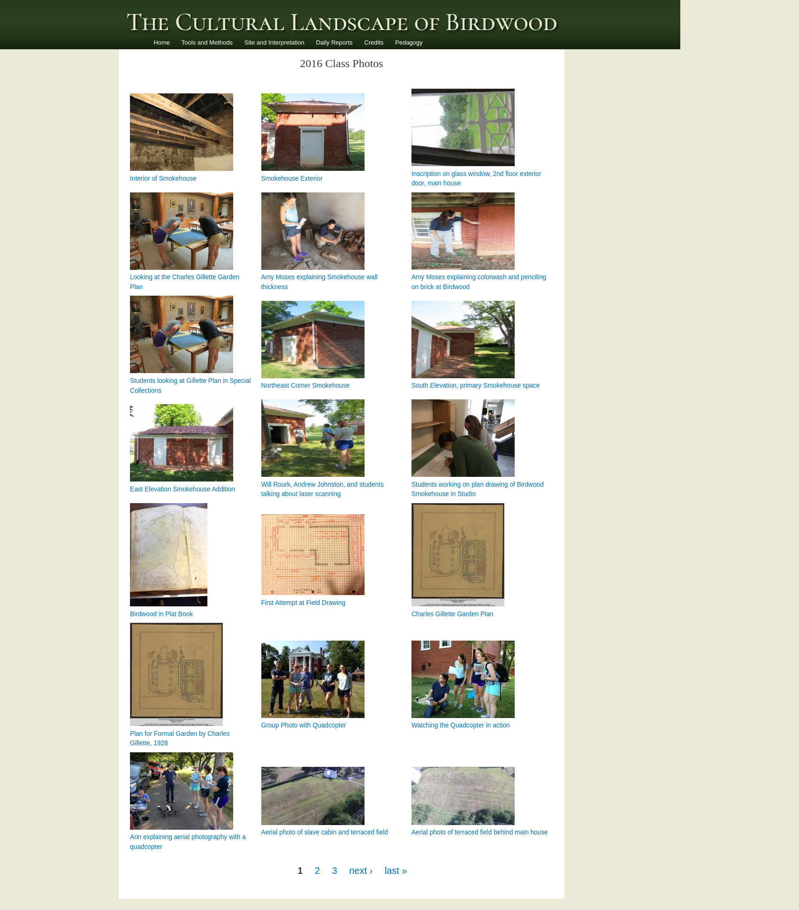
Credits (373, 42)
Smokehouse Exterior (292, 178)
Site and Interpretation (274, 42)
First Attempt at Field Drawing (303, 602)
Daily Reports (334, 42)
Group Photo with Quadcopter (303, 725)
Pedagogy (409, 42)
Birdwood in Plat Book (161, 614)
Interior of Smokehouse (163, 178)
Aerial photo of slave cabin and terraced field (324, 832)
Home (161, 42)
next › (361, 870)
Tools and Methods (207, 42)
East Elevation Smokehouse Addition (182, 489)
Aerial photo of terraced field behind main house (479, 832)
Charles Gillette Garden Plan (452, 614)
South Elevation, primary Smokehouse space (475, 385)
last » (396, 870)
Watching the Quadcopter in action (460, 725)
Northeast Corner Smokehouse (305, 385)
